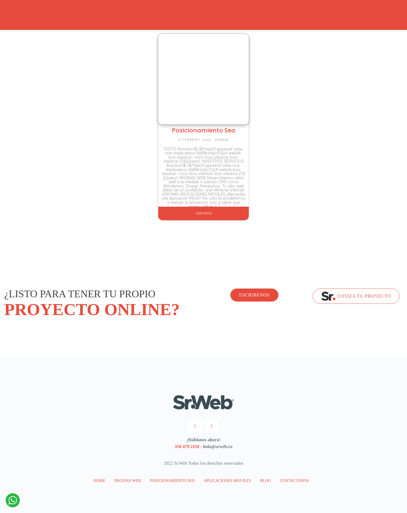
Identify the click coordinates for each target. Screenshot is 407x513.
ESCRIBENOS (254, 294)
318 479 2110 (187, 446)
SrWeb (221, 140)
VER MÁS (204, 213)
